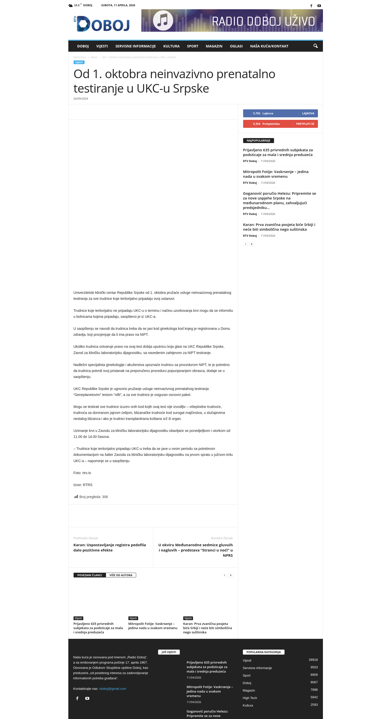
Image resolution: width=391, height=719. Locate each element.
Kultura (171, 46)
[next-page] (230, 535)
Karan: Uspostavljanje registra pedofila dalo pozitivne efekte (110, 507)
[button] (315, 46)
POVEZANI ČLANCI (90, 535)
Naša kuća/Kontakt (269, 46)
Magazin (214, 46)
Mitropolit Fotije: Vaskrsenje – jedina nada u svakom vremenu (153, 585)
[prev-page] (224, 535)
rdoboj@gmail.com (112, 649)
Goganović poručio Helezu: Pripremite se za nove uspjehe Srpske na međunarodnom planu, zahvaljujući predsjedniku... (279, 200)
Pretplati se (305, 124)
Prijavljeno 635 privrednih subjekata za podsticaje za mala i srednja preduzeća (98, 587)
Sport (192, 46)
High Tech (250, 658)
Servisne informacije (135, 46)
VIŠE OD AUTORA (120, 535)
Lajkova (308, 113)
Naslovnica (80, 57)
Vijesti (102, 46)
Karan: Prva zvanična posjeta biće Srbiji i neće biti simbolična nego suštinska (207, 587)
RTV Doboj (250, 161)
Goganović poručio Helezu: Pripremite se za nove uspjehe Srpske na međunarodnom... (207, 678)
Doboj (83, 46)
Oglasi (236, 46)
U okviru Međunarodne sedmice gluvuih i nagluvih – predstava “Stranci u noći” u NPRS (195, 510)
